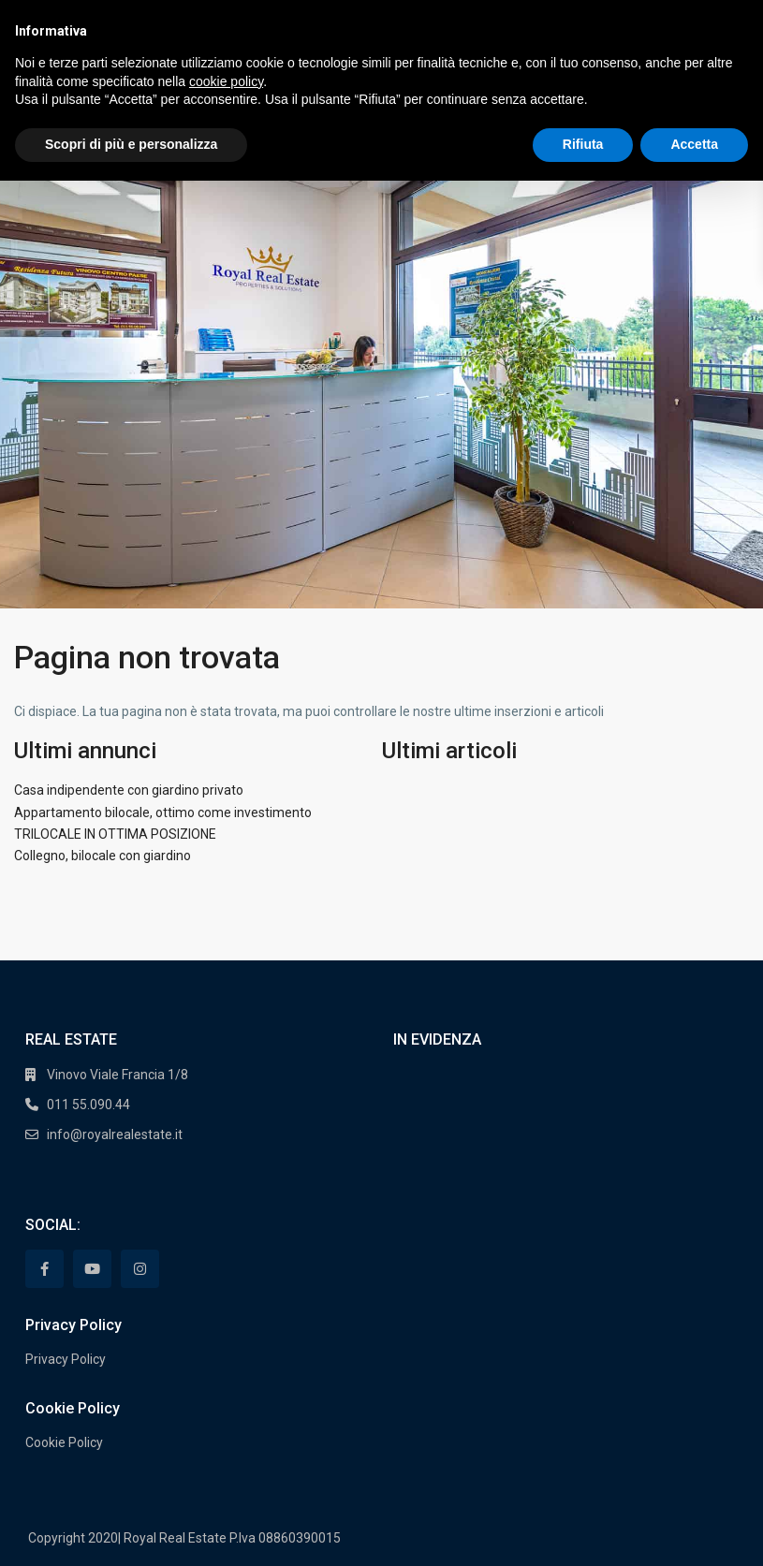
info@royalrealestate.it (115, 1134)
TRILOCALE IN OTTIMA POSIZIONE (115, 834)
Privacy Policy (65, 1359)
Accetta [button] (694, 144)
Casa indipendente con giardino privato (128, 790)
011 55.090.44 (88, 1104)
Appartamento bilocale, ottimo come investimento (163, 812)
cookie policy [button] (226, 81)
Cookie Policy (64, 1442)
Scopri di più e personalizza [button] (131, 144)
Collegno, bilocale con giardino (102, 855)
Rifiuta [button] (583, 144)
